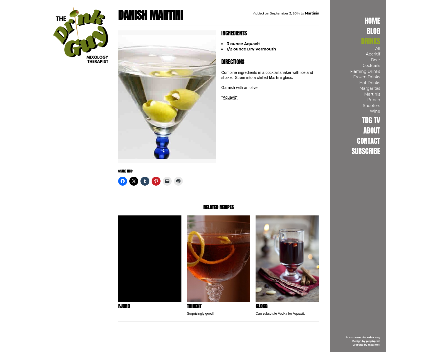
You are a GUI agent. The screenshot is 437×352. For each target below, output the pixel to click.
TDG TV (371, 120)
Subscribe (366, 151)
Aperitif (373, 54)
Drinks (370, 41)
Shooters (371, 105)
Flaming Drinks (365, 71)
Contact (368, 140)
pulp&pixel (373, 341)
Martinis (372, 94)
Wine (375, 111)
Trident (194, 306)
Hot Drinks (369, 82)
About (371, 130)
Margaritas (369, 88)
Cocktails (371, 65)
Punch (373, 99)
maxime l (374, 344)
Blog (373, 30)
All (377, 48)
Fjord (124, 306)
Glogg (261, 306)
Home (372, 20)
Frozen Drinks (366, 76)
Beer (375, 59)
